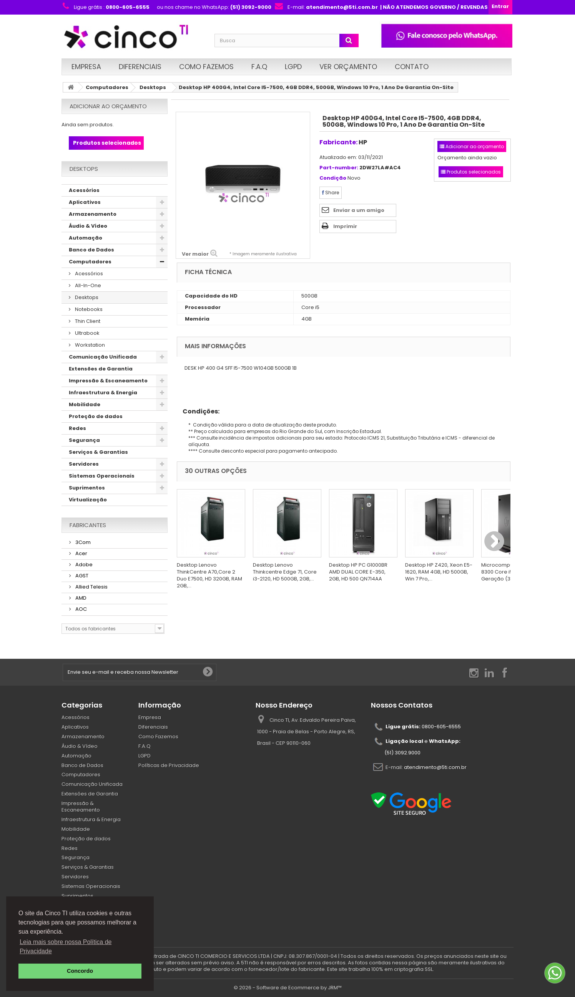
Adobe (83, 564)
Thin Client (87, 321)
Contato (412, 66)
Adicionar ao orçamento (108, 106)
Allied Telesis (91, 586)
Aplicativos (85, 202)
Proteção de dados (96, 416)
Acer (80, 553)
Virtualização (88, 499)
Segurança (84, 440)
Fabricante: (338, 142)
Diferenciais (140, 66)
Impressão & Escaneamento (108, 380)
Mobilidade (84, 404)
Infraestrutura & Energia (103, 392)
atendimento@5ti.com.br (435, 767)
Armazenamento (92, 214)
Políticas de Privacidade (168, 765)
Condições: (198, 411)
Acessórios (84, 190)
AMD (80, 598)
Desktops (153, 87)
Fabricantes (88, 525)
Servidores (84, 464)
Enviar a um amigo (358, 210)
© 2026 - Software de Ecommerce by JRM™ (288, 987)
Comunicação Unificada (103, 356)
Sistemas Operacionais (102, 475)
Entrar (500, 6)
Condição (332, 178)
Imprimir (345, 226)
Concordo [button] (80, 971)
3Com (82, 542)
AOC (80, 609)
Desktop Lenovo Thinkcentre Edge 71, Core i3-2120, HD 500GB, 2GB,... (285, 571)
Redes (77, 428)
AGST (81, 575)
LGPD (293, 66)
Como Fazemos (206, 66)
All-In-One (87, 285)
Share (330, 192)
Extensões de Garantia (101, 368)
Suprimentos (87, 487)
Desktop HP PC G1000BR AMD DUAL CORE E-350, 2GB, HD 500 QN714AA (358, 571)
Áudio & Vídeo (88, 226)
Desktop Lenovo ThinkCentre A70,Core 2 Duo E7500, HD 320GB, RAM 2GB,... (209, 575)
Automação (85, 237)
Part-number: (338, 168)
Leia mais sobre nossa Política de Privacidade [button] (65, 946)
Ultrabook (87, 333)
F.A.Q (259, 66)
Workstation (89, 345)
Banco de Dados (91, 249)
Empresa (86, 66)
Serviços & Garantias (98, 452)
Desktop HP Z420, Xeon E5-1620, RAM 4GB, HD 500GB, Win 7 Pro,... (438, 571)
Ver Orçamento (348, 66)
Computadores (107, 87)
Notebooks (88, 309)
